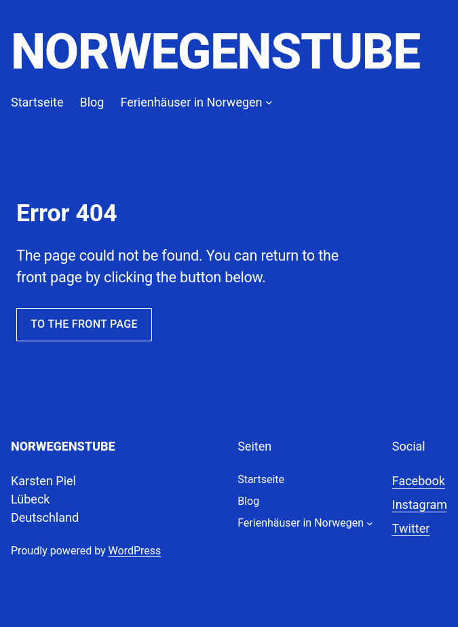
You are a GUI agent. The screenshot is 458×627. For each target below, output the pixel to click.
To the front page (84, 324)
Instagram (419, 504)
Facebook (418, 481)
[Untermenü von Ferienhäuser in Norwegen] (269, 102)
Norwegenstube (215, 51)
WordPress (135, 550)
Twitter (411, 528)
